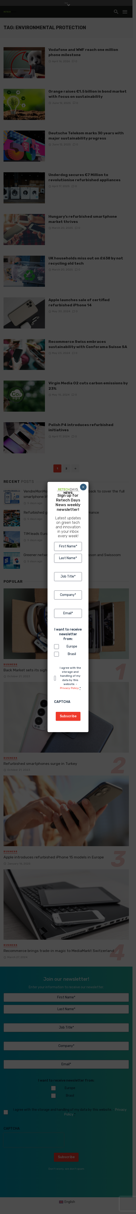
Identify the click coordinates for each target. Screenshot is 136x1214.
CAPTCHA (62, 702)
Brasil (72, 654)
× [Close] (83, 487)
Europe (71, 646)
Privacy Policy (69, 688)
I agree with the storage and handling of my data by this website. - (70, 678)
